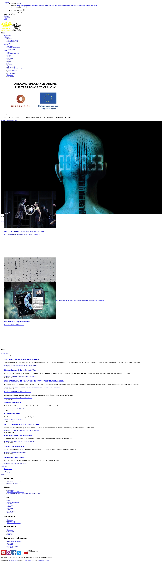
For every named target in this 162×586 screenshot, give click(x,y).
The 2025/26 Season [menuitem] (12, 40)
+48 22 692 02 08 (13, 560)
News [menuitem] (8, 52)
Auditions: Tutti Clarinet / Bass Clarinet (17, 392)
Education (10, 520)
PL (16, 14)
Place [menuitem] (8, 56)
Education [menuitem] (10, 64)
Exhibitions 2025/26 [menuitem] (12, 41)
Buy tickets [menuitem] (10, 46)
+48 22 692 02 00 (28, 560)
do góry (3, 474)
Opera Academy (11, 521)
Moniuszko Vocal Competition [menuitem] (15, 69)
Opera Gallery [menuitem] (11, 66)
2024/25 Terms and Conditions (15, 492)
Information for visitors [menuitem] (13, 47)
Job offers (10, 547)
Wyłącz (19, 3)
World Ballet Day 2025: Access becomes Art (18, 435)
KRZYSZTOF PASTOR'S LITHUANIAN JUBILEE (21, 424)
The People (10, 503)
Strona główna (8, 35)
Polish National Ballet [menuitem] (13, 53)
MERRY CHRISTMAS (12, 413)
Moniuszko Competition (14, 523)
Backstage (10, 508)
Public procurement (12, 546)
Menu (2, 32)
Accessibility (10, 531)
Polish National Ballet (13, 502)
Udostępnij (7, 471)
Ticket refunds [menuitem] (11, 49)
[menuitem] (82, 35)
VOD (5, 19)
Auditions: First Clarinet (12, 403)
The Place (10, 505)
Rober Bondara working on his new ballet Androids (21, 359)
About (5, 50)
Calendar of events (12, 483)
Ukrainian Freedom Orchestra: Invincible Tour (20, 370)
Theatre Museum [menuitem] (12, 70)
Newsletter (7, 17)
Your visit (10, 530)
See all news (4, 466)
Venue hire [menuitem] (10, 75)
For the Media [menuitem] (11, 73)
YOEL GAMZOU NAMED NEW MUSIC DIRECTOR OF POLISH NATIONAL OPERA (34, 381)
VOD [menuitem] (8, 43)
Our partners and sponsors (14, 541)
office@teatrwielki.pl (43, 560)
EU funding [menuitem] (10, 76)
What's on (6, 37)
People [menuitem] (9, 55)
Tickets (6, 44)
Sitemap (9, 533)
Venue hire (10, 544)
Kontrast (6, 2)
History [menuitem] (9, 59)
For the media (11, 511)
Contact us (10, 512)
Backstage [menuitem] (10, 58)
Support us (10, 543)
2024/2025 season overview (14, 481)
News (8, 500)
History (9, 506)
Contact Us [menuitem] (10, 61)
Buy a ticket (10, 490)
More (21, 365)
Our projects (7, 62)
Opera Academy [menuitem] (11, 67)
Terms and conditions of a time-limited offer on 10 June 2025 (23, 493)
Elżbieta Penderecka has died (14, 446)
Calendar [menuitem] (9, 38)
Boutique (6, 16)
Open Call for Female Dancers (14, 457)
